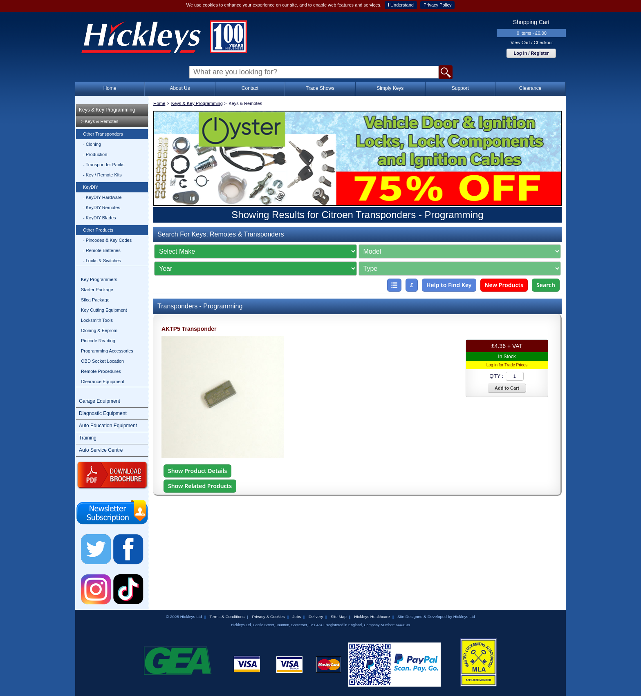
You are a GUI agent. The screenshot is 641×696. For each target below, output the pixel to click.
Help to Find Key (449, 285)
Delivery (316, 616)
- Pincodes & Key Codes (107, 240)
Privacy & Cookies (268, 616)
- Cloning (92, 144)
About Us (180, 88)
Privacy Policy (437, 4)
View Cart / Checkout (532, 42)
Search (545, 285)
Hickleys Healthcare (372, 616)
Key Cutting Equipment (104, 310)
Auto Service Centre (101, 450)
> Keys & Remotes (99, 121)
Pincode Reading (98, 340)
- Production (95, 154)
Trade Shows (320, 88)
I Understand (401, 4)
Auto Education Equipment (108, 425)
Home (110, 88)
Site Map (339, 616)
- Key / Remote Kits (102, 174)
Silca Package (95, 299)
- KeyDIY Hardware (102, 197)
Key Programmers (99, 279)
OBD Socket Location (102, 361)
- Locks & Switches (102, 260)
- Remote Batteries (102, 250)
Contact (250, 88)
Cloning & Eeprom (99, 330)
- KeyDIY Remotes (101, 207)
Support (460, 88)
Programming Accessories (107, 350)
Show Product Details (197, 471)
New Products (504, 285)
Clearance (530, 88)
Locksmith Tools (97, 320)
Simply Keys (390, 88)
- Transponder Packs (104, 164)
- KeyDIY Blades (99, 217)
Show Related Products (200, 486)
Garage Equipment (99, 401)
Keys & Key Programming (107, 110)
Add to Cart (507, 388)
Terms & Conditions (226, 616)
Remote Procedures (101, 371)
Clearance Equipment (102, 381)
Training (87, 438)
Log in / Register (531, 53)
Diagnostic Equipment (103, 413)
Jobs (296, 616)
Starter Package (97, 289)
